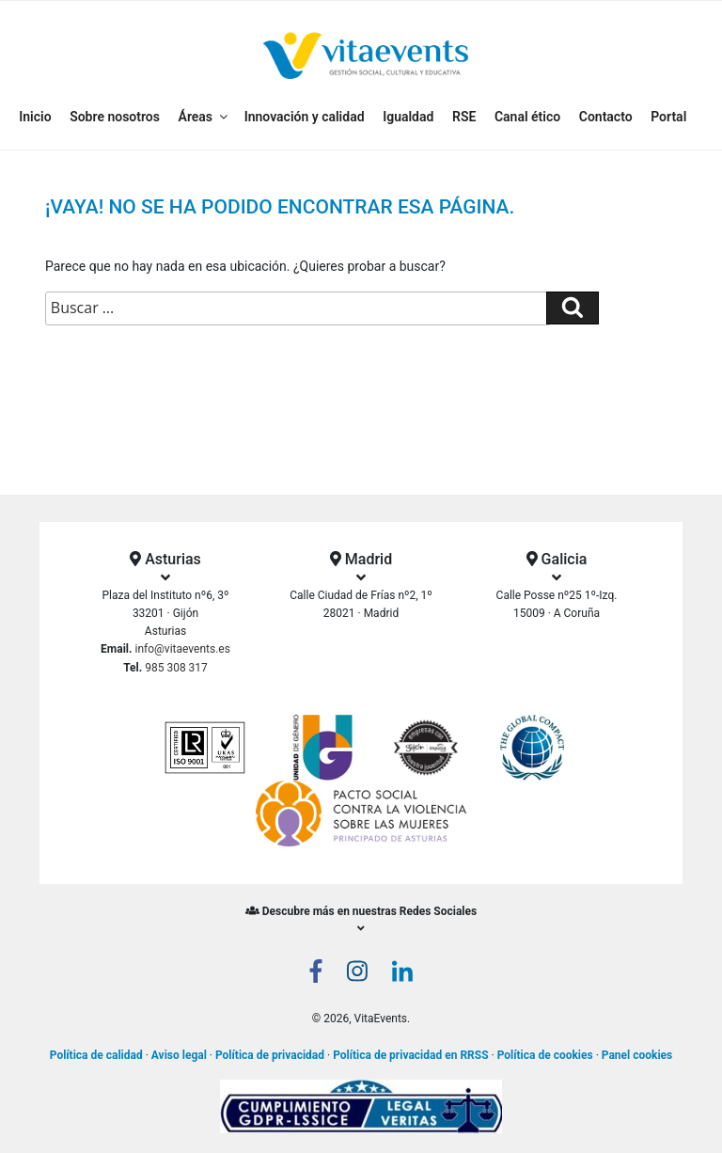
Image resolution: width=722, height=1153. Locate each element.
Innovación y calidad (304, 116)
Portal (668, 116)
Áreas (205, 116)
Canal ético (527, 116)
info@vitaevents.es (182, 648)
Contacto (606, 116)
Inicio (35, 116)
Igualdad (408, 116)
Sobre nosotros (115, 116)
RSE (464, 116)
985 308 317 (176, 667)
